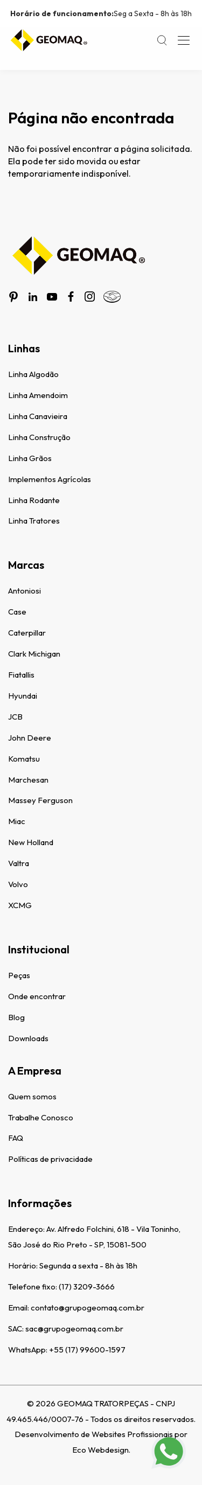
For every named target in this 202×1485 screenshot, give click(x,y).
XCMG (20, 905)
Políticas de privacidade (50, 1159)
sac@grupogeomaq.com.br (74, 1328)
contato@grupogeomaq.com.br (87, 1307)
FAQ (15, 1138)
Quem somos (32, 1096)
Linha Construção (39, 437)
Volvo (18, 884)
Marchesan (28, 780)
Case (17, 611)
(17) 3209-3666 (87, 1286)
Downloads (28, 1038)
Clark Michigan (34, 654)
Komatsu (24, 759)
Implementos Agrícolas (49, 479)
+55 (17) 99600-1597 (87, 1349)
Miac (16, 821)
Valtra (18, 863)
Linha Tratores (34, 520)
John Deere (29, 738)
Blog (16, 1017)
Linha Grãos (30, 458)
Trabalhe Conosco (40, 1117)
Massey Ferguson (40, 800)
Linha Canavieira (37, 416)
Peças (19, 975)
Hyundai (22, 696)
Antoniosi (24, 590)
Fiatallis (21, 675)
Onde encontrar (37, 996)
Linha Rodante (34, 500)
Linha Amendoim (38, 395)
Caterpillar (27, 633)
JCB (15, 717)
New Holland (30, 842)
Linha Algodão (33, 374)
